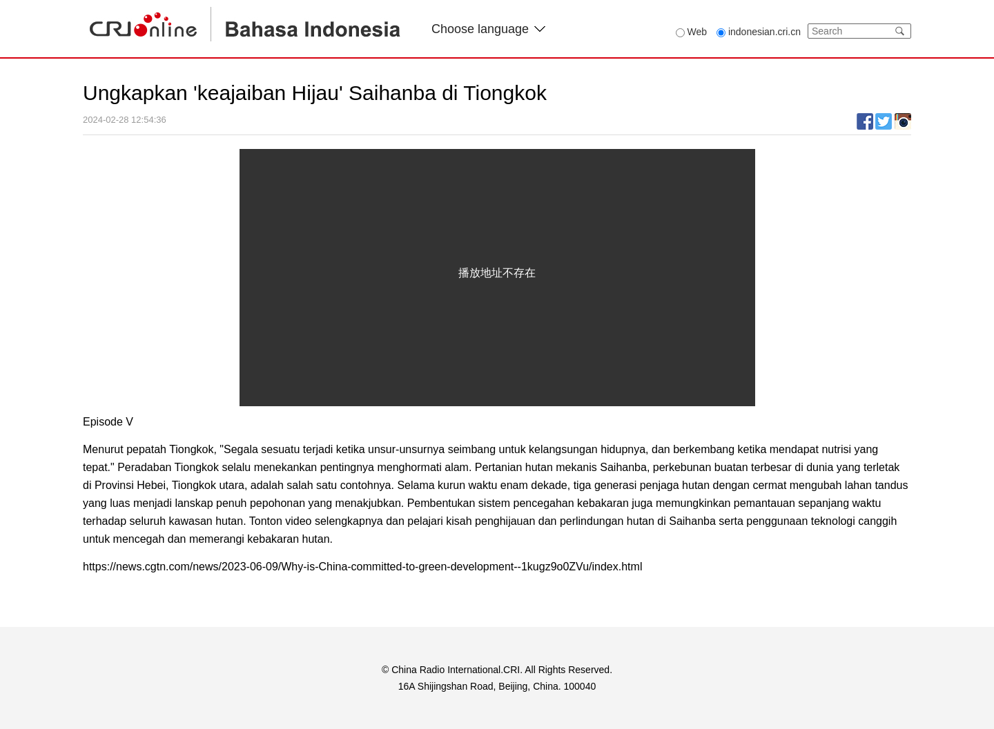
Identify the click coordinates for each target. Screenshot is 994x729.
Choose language (488, 29)
